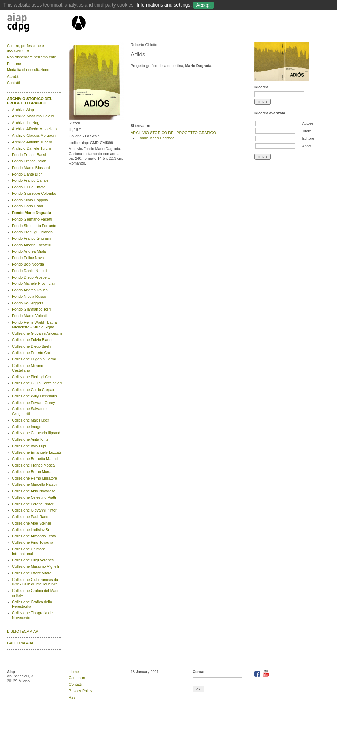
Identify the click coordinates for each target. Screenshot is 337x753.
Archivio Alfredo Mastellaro (34, 129)
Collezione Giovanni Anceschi (37, 333)
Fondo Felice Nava (28, 258)
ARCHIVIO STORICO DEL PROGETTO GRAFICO (29, 101)
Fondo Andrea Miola (29, 251)
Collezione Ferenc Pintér (32, 504)
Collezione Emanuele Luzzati (36, 452)
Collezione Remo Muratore (34, 478)
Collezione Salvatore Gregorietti (29, 411)
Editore (308, 138)
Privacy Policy (80, 691)
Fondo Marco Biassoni (31, 168)
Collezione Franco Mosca (33, 465)
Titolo (306, 131)
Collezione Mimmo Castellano (27, 367)
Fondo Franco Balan (29, 161)
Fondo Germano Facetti (32, 219)
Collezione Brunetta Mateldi (35, 459)
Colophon (77, 678)
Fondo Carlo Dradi (27, 206)
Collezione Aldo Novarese (33, 491)
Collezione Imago (26, 427)
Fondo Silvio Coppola (30, 200)
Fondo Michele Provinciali (33, 283)
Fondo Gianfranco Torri (31, 309)
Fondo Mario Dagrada (31, 213)
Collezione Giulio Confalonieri (37, 383)
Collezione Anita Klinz (30, 439)
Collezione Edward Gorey (33, 403)
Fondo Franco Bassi (29, 155)
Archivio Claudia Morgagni (34, 135)
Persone (14, 63)
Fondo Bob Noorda (28, 264)
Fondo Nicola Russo (29, 296)
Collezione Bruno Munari (32, 472)
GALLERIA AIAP (21, 643)
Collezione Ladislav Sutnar (34, 530)
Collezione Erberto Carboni (34, 353)
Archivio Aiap (23, 110)
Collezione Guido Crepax (33, 389)
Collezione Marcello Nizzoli (34, 484)
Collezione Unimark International (28, 551)
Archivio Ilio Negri (27, 123)
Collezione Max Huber (30, 420)
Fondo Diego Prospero (31, 277)
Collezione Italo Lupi (29, 446)
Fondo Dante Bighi (27, 174)
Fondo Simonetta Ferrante (34, 226)
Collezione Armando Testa (34, 536)
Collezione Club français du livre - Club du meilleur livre (35, 581)
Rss (72, 697)
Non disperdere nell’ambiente (31, 57)
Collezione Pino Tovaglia (32, 542)
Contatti (13, 83)
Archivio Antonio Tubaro (32, 142)
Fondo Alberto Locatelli (31, 245)
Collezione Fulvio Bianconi (34, 340)
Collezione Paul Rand (30, 517)
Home (74, 672)
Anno (306, 146)
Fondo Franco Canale (30, 180)
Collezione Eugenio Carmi (34, 359)
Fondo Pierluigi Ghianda (32, 232)
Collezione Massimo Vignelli (35, 566)
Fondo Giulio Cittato (28, 187)
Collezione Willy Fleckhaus (34, 396)
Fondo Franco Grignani (31, 238)
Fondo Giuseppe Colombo (34, 193)
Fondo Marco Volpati (29, 316)
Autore (307, 123)
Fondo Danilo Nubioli (29, 271)
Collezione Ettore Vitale (31, 573)
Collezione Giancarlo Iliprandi (36, 433)
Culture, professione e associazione (25, 48)
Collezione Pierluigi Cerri (32, 377)
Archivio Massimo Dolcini (33, 116)
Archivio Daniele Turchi (31, 148)
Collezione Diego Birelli (31, 346)
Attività (12, 76)
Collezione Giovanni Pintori (34, 510)
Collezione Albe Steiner (31, 523)
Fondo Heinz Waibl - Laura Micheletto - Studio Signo (34, 324)
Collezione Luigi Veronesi (33, 560)
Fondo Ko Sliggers (27, 303)
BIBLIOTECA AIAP (23, 631)
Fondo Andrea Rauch (30, 290)
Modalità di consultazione (28, 70)
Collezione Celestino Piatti (34, 497)
